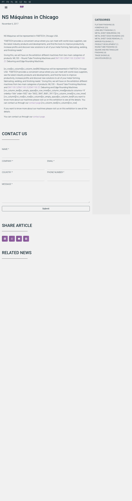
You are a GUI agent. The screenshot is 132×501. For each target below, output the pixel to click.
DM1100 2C (70, 58)
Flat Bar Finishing (103, 25)
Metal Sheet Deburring (106, 33)
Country (7, 172)
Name (5, 149)
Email (50, 161)
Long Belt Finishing (104, 30)
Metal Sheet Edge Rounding (108, 36)
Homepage (99, 27)
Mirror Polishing (103, 41)
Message (7, 184)
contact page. (35, 103)
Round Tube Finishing (105, 47)
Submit (45, 208)
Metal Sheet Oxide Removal (107, 39)
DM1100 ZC (35, 87)
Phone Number (55, 172)
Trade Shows (101, 55)
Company (7, 161)
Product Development (105, 44)
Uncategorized (102, 58)
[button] (5, 239)
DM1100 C (60, 58)
